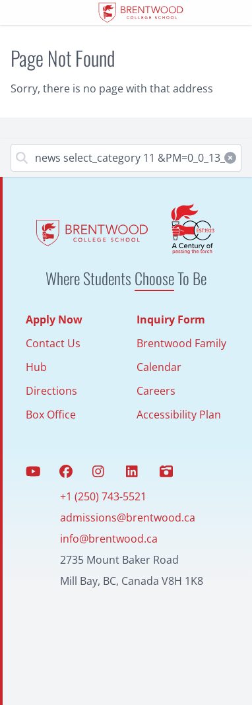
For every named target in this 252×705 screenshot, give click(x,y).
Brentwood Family (181, 343)
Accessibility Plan (179, 414)
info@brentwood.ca (109, 538)
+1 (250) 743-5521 (103, 496)
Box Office (51, 414)
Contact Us (53, 343)
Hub (36, 367)
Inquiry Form (171, 319)
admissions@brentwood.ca (127, 517)
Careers (156, 391)
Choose (154, 278)
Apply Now (54, 319)
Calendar (159, 367)
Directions (51, 391)
